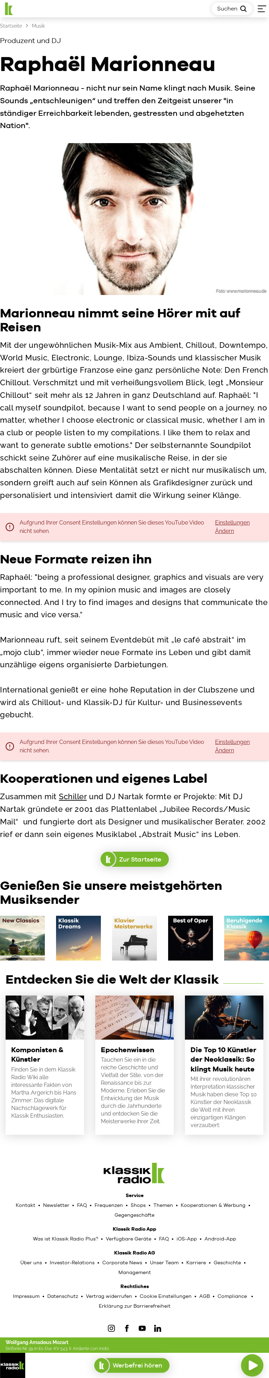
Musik (38, 26)
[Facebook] (126, 1328)
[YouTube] (142, 1328)
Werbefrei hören (132, 1365)
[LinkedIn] (157, 1328)
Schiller (73, 796)
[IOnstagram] (111, 1328)
